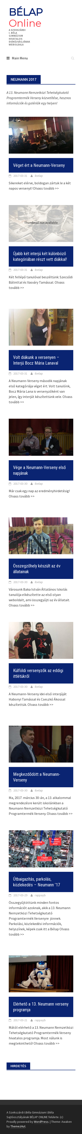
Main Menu (20, 58)
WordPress (41, 1122)
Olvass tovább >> (46, 188)
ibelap (39, 176)
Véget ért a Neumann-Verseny (39, 165)
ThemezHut (17, 1126)
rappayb (40, 895)
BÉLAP (26, 17)
